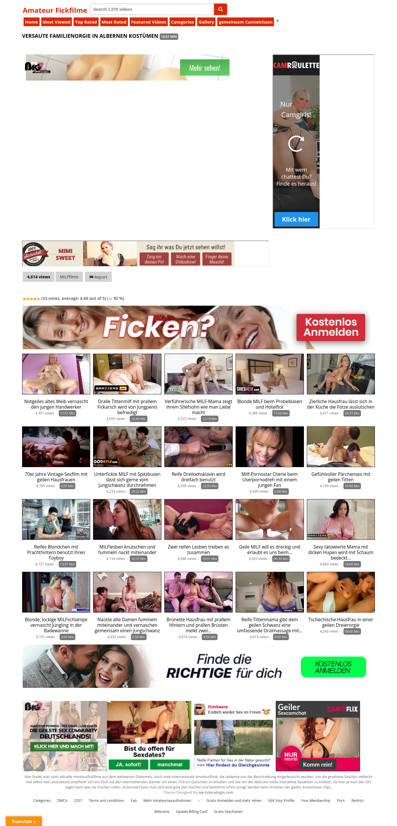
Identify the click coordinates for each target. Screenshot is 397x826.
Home (31, 22)
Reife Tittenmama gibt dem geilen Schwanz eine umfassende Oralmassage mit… (269, 625)
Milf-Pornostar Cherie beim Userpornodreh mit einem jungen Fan (269, 479)
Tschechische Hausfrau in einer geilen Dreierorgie (340, 622)
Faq (133, 800)
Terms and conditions (106, 800)
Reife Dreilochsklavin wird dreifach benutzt (198, 477)
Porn (341, 800)
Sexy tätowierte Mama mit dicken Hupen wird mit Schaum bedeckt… (340, 552)
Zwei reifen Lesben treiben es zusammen (198, 550)
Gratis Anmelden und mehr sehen (233, 800)
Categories (182, 22)
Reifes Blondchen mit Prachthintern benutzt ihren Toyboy (56, 552)
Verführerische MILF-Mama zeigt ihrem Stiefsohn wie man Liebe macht (198, 407)
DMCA (62, 800)
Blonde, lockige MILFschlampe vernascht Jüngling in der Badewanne (56, 625)
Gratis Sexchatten (228, 811)
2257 (78, 800)
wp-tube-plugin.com (216, 792)
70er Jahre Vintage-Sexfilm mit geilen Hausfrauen (56, 477)
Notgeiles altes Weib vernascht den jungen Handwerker (56, 404)
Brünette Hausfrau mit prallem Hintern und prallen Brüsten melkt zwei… (198, 625)
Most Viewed (57, 22)
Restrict (358, 800)
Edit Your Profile (281, 800)
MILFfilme (69, 277)
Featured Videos (148, 22)
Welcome (162, 811)
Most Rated (114, 22)
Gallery (206, 22)
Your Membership (315, 800)
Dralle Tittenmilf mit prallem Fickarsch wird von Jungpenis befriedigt (127, 407)
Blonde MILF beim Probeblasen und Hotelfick (269, 404)
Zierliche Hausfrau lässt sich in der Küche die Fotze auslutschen (341, 404)
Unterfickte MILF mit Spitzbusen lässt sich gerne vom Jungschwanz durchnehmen (127, 479)
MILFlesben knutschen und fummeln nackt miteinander (127, 550)
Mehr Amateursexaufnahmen (167, 800)
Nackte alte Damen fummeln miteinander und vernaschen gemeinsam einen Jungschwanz (127, 625)
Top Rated (86, 22)
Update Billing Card (191, 811)
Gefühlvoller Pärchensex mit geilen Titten (340, 477)
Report (98, 277)
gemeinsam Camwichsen (246, 22)
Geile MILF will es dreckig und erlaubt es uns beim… (269, 550)
